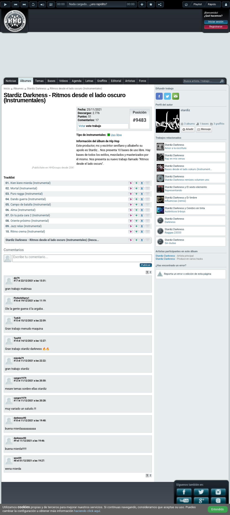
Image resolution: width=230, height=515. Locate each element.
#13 (16, 360)
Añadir (189, 129)
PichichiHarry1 (22, 298)
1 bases (204, 123)
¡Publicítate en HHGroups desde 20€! (53, 167)
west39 (18, 458)
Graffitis (102, 81)
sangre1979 (20, 378)
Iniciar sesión (215, 21)
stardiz (185, 110)
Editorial (116, 81)
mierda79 (19, 358)
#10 (16, 420)
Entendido (217, 509)
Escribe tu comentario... (82, 258)
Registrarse (215, 26)
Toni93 (17, 338)
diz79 (17, 278)
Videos (63, 81)
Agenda (77, 81)
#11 (16, 400)
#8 (15, 460)
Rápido (212, 4)
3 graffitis (219, 123)
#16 (16, 300)
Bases (51, 81)
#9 (15, 440)
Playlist (198, 4)
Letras (89, 81)
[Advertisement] (111, 43)
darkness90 (20, 418)
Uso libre (116, 135)
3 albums (189, 123)
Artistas (130, 81)
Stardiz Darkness (36, 88)
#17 (16, 280)
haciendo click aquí (87, 511)
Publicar (146, 265)
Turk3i (17, 318)
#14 (16, 341)
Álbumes (25, 81)
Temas (39, 81)
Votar (82, 126)
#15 (16, 320)
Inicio (7, 88)
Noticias (11, 81)
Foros (142, 81)
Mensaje (206, 129)
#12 (16, 380)
